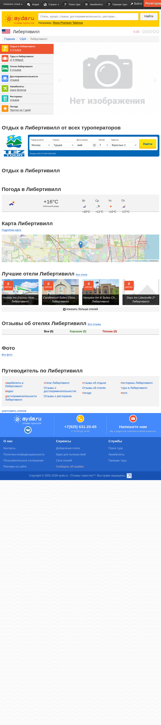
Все (48, 331)
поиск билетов (18, 90)
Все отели (81, 274)
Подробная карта (11, 230)
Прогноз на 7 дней (20, 110)
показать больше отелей (80, 309)
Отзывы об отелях (94, 387)
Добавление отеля (68, 448)
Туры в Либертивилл (21, 56)
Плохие (110, 331)
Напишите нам (133, 427)
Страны (51, 4)
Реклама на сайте (15, 466)
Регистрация (153, 3)
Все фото (7, 354)
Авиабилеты (93, 4)
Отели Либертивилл (21, 66)
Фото (124, 392)
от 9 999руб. (17, 60)
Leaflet (128, 261)
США (23, 39)
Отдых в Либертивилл (22, 46)
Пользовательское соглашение (23, 460)
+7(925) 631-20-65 (80, 427)
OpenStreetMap (141, 261)
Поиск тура (71, 4)
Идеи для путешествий (71, 454)
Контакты (9, 448)
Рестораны (16, 96)
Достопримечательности (24, 76)
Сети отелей (64, 460)
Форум (32, 4)
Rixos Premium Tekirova (68, 22)
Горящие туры (116, 4)
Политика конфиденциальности (23, 454)
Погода (14, 106)
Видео (9, 391)
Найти (148, 16)
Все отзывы (94, 324)
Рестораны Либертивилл (137, 382)
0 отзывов (15, 50)
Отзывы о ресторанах (58, 396)
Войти (135, 4)
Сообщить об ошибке (70, 466)
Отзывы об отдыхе (94, 382)
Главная (9, 39)
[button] (59, 79)
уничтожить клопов (14, 410)
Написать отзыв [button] (12, 4)
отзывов (14, 80)
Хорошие (78, 331)
